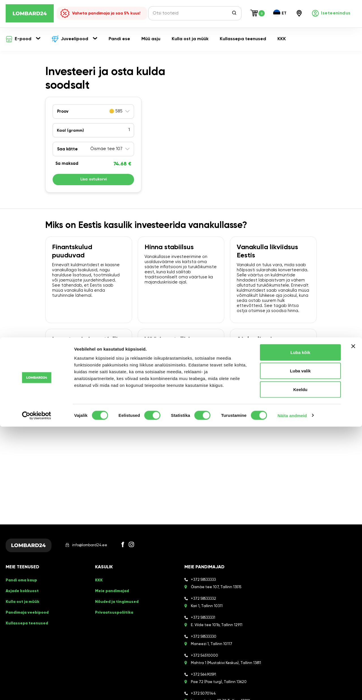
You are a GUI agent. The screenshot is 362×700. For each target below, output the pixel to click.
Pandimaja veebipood (27, 599)
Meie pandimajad (111, 589)
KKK (98, 584)
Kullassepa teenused (26, 604)
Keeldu (300, 662)
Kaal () (70, 131)
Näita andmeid (292, 688)
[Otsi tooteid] (191, 13)
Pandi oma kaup (21, 584)
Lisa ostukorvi (93, 181)
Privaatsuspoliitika (113, 599)
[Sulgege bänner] (353, 620)
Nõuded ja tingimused (116, 594)
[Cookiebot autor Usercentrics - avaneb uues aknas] (36, 689)
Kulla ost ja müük (21, 594)
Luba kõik (300, 625)
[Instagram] (137, 547)
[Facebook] (128, 547)
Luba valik (300, 644)
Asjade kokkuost (21, 589)
